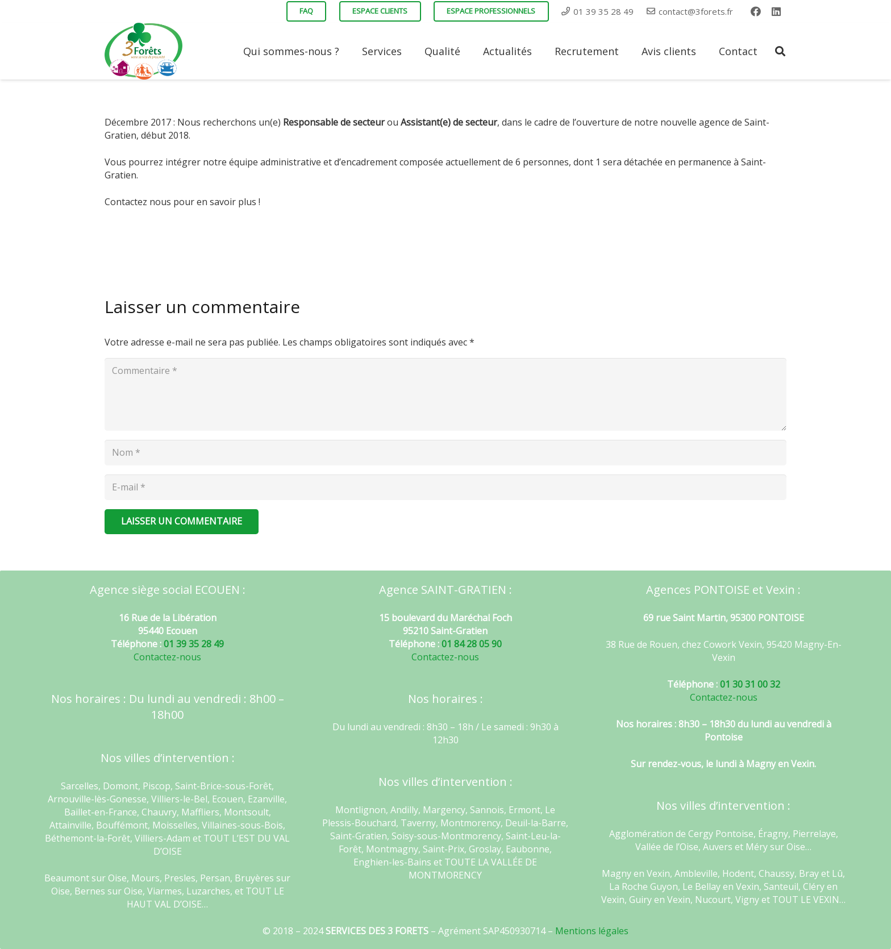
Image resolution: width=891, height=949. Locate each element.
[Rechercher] (780, 51)
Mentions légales (591, 931)
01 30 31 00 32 (750, 684)
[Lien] (143, 51)
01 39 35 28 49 (194, 644)
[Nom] (445, 452)
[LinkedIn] (776, 11)
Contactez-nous (167, 657)
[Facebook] (756, 11)
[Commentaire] (445, 394)
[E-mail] (445, 487)
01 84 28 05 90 (472, 644)
